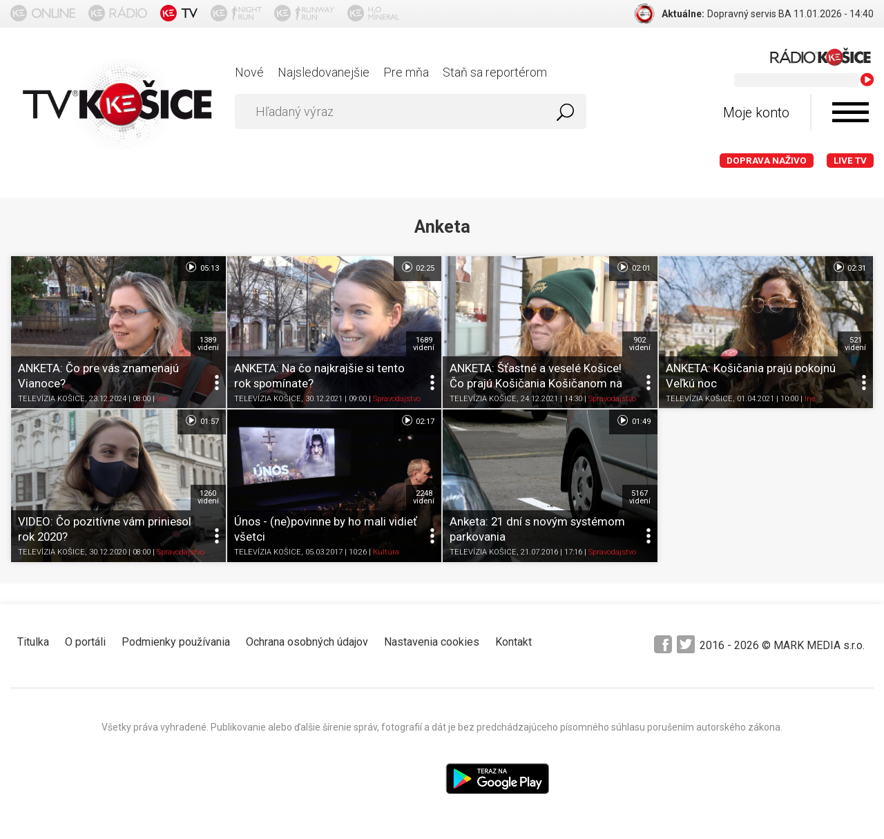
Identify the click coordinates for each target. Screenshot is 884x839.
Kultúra (386, 552)
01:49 (633, 420)
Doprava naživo (767, 160)
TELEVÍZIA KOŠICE (51, 399)
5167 (640, 497)
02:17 (417, 420)
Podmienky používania (176, 641)
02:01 (633, 267)
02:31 (849, 267)
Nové (249, 72)
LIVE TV (850, 160)
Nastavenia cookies (431, 641)
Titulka (33, 641)
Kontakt (513, 641)
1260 (208, 497)
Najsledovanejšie (323, 72)
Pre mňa (406, 72)
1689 (423, 344)
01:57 (201, 420)
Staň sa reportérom (495, 72)
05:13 (201, 267)
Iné (162, 399)
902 (640, 344)
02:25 (417, 267)
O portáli (85, 641)
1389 (208, 344)
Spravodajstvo (397, 399)
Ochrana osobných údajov (307, 641)
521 (855, 344)
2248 (423, 497)
